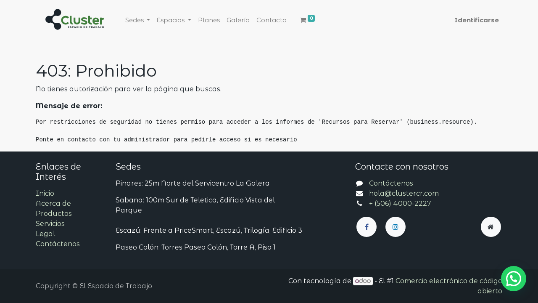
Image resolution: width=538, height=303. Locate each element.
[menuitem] (209, 20)
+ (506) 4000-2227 (400, 203)
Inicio (45, 193)
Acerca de (53, 203)
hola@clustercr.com (404, 193)
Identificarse (476, 20)
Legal (45, 234)
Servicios (50, 224)
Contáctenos (58, 244)
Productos (54, 214)
